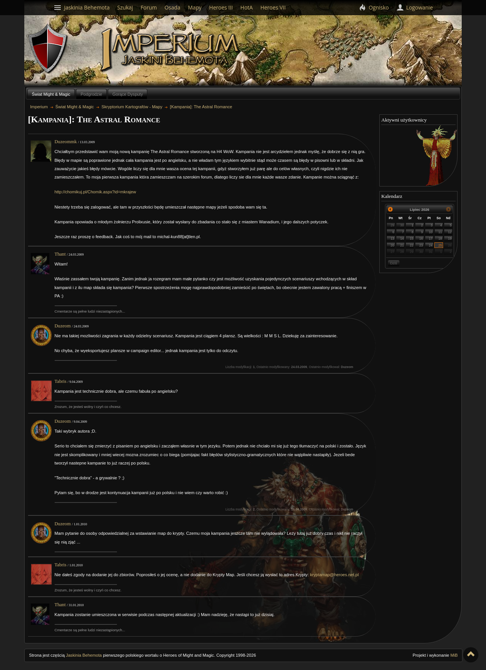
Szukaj (125, 7)
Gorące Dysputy (127, 94)
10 (430, 232)
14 (402, 238)
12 (450, 232)
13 (392, 238)
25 (440, 245)
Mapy (195, 7)
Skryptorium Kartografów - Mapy (131, 106)
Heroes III (221, 7)
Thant (60, 254)
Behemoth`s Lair (48, 48)
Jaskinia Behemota (84, 655)
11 (440, 232)
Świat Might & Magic (51, 94)
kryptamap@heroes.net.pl (334, 574)
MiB (454, 655)
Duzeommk (66, 141)
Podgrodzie (91, 94)
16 (421, 238)
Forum (148, 7)
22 (411, 245)
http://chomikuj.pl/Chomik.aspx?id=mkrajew (95, 192)
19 (450, 238)
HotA (246, 7)
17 (430, 238)
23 (421, 245)
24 (430, 245)
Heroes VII (273, 7)
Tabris (60, 381)
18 (440, 238)
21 (402, 245)
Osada (172, 7)
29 (392, 225)
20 (392, 245)
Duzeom (63, 326)
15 (411, 238)
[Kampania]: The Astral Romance (201, 106)
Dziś (393, 263)
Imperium (171, 49)
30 (402, 225)
